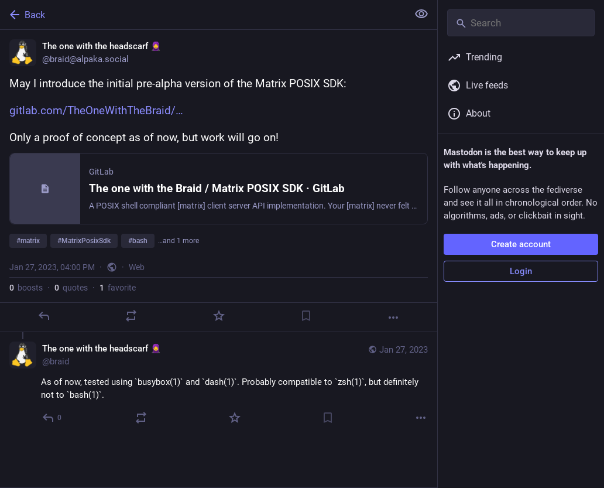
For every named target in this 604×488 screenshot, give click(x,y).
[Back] (203, 14)
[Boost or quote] (131, 316)
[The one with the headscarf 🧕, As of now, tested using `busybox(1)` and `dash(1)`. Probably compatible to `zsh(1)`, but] (218, 384)
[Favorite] (219, 316)
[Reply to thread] (52, 418)
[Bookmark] (306, 316)
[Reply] (44, 316)
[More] (393, 317)
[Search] (521, 22)
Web (137, 267)
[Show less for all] (421, 14)
